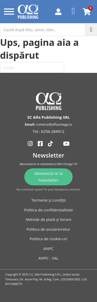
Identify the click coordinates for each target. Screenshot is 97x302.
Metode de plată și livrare (48, 219)
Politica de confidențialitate (48, 209)
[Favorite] (73, 11)
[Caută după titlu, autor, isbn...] (42, 29)
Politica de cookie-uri (48, 238)
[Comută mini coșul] (87, 11)
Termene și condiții (48, 200)
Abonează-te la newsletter (48, 177)
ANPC (48, 248)
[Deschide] (8, 11)
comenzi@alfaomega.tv (54, 124)
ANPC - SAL (48, 258)
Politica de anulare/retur (49, 229)
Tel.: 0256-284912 (48, 131)
